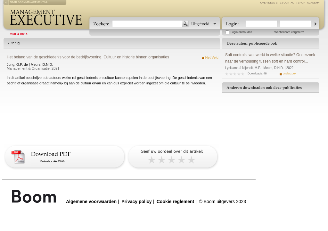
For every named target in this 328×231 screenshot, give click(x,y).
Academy (313, 2)
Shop (301, 2)
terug (16, 43)
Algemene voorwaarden (91, 201)
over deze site (271, 2)
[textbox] (147, 23)
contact (289, 2)
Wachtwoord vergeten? (289, 32)
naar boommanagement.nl (29, 2)
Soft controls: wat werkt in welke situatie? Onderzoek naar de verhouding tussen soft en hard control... (270, 58)
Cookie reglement (175, 201)
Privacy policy (136, 201)
